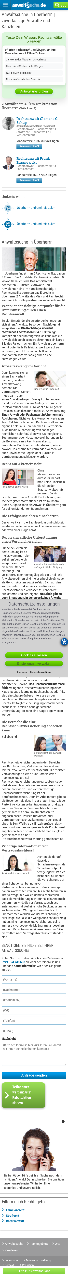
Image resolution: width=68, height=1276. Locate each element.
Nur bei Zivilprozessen (19, 72)
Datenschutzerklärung (39, 1260)
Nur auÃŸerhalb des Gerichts (23, 79)
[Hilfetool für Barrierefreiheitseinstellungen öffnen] (64, 641)
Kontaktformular (20, 1183)
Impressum (11, 1260)
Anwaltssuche (14, 1243)
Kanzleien (11, 1250)
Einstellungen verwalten (34, 663)
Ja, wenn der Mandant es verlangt (26, 59)
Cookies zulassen (34, 655)
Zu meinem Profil (29, 146)
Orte (57, 1243)
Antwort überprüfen (34, 91)
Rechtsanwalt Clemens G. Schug (37, 120)
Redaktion (28, 1265)
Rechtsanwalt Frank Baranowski (33, 160)
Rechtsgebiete (39, 1243)
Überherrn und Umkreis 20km (36, 207)
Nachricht (9, 1038)
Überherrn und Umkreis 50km (36, 224)
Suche (66, 5)
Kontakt (9, 1265)
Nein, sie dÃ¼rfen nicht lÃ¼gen (24, 66)
